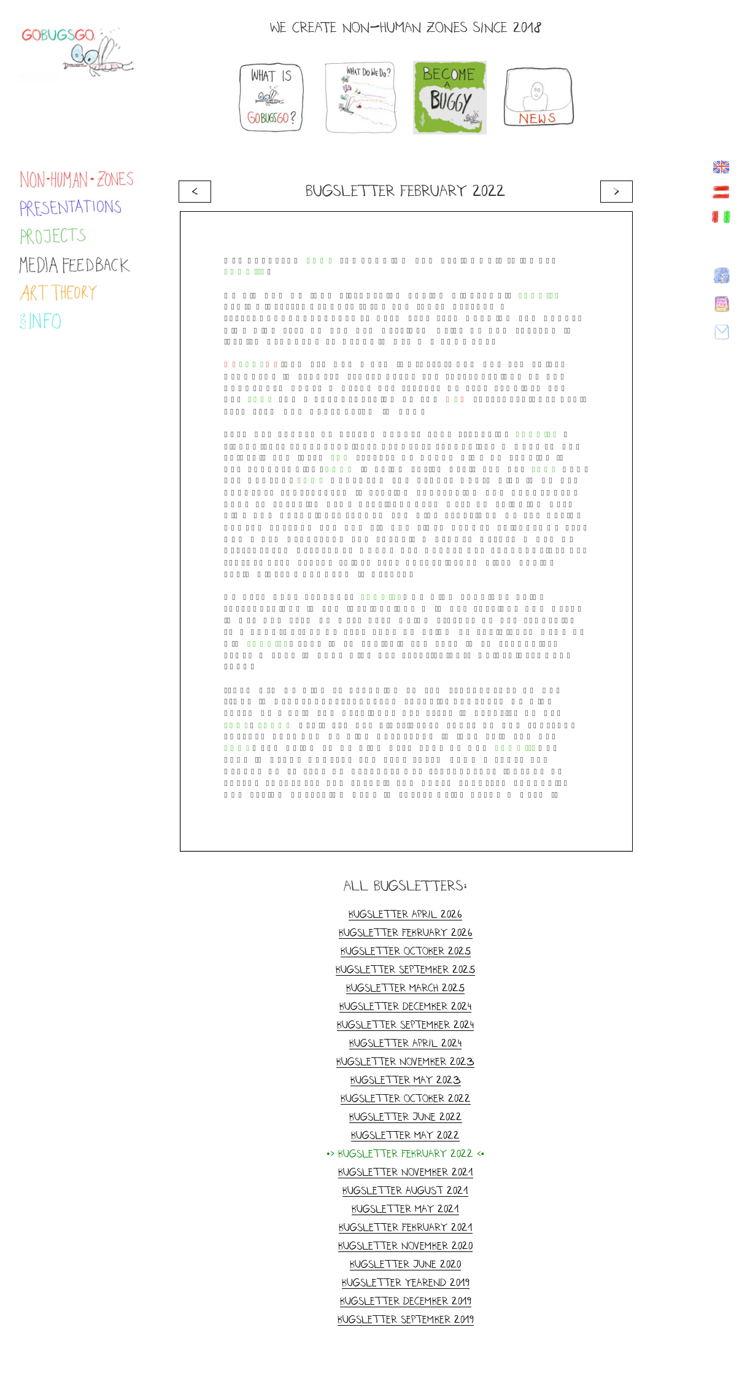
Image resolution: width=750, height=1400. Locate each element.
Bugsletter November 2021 (405, 1172)
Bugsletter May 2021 (405, 1209)
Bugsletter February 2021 (406, 1227)
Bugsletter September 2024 (405, 1024)
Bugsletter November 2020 (405, 1245)
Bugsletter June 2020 (405, 1264)
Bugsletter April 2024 (405, 1043)
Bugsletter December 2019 (405, 1301)
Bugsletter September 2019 (406, 1319)
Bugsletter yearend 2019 (406, 1282)
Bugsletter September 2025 (405, 969)
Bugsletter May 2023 (405, 1080)
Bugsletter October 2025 (406, 951)
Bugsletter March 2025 (405, 988)
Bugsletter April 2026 (405, 914)
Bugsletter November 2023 (405, 1061)
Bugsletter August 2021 (405, 1190)
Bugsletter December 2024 (405, 1006)
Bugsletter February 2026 (406, 932)
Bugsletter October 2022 (406, 1098)
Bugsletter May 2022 (405, 1135)
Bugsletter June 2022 (405, 1116)
